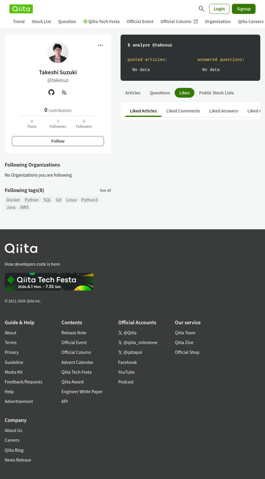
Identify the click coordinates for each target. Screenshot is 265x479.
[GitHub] (51, 92)
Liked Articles (143, 111)
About (10, 333)
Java (10, 207)
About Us (13, 430)
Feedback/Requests (24, 382)
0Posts (31, 123)
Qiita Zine (184, 342)
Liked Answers (223, 111)
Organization (218, 21)
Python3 (89, 200)
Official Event (140, 21)
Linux (71, 200)
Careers (12, 440)
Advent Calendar (77, 362)
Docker (13, 200)
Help (9, 391)
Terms (11, 342)
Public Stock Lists (216, 93)
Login (219, 9)
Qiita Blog (14, 450)
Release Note (73, 333)
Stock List (41, 21)
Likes (184, 93)
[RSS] (64, 92)
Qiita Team (185, 333)
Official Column (179, 21)
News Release (18, 460)
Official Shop (187, 352)
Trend (19, 21)
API (64, 401)
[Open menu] (100, 45)
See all (105, 190)
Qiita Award (72, 382)
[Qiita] (21, 8)
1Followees (58, 123)
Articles (132, 93)
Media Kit (14, 372)
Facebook (127, 362)
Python (32, 200)
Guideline (14, 362)
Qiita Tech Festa (101, 21)
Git (58, 200)
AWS (24, 207)
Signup (244, 9)
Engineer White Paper (82, 391)
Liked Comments (183, 111)
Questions (160, 93)
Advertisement (19, 401)
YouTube (126, 372)
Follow (57, 141)
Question (67, 21)
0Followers (84, 123)
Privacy (12, 352)
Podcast (126, 382)
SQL (47, 200)
